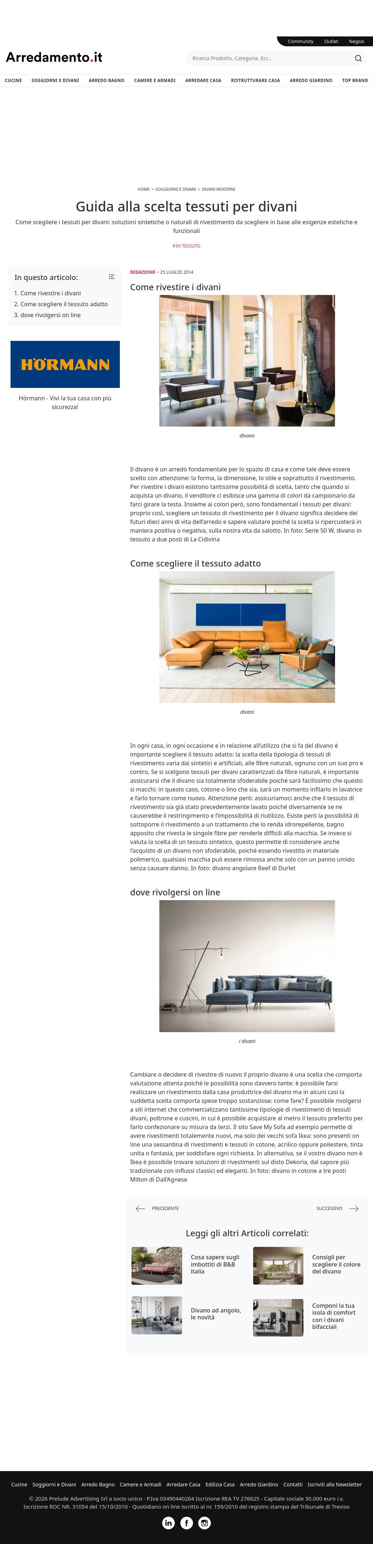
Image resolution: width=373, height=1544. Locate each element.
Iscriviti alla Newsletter (335, 1484)
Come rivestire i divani (50, 293)
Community (301, 41)
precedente (157, 1208)
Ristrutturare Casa (255, 80)
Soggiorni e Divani (55, 80)
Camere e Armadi (155, 80)
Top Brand (355, 80)
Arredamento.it (96, 57)
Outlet (331, 41)
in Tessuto (188, 246)
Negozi (356, 41)
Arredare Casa (203, 80)
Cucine (13, 80)
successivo (337, 1208)
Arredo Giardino (311, 80)
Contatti (293, 1484)
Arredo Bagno (107, 80)
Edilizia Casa (220, 1484)
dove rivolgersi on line (50, 315)
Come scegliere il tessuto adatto (64, 304)
